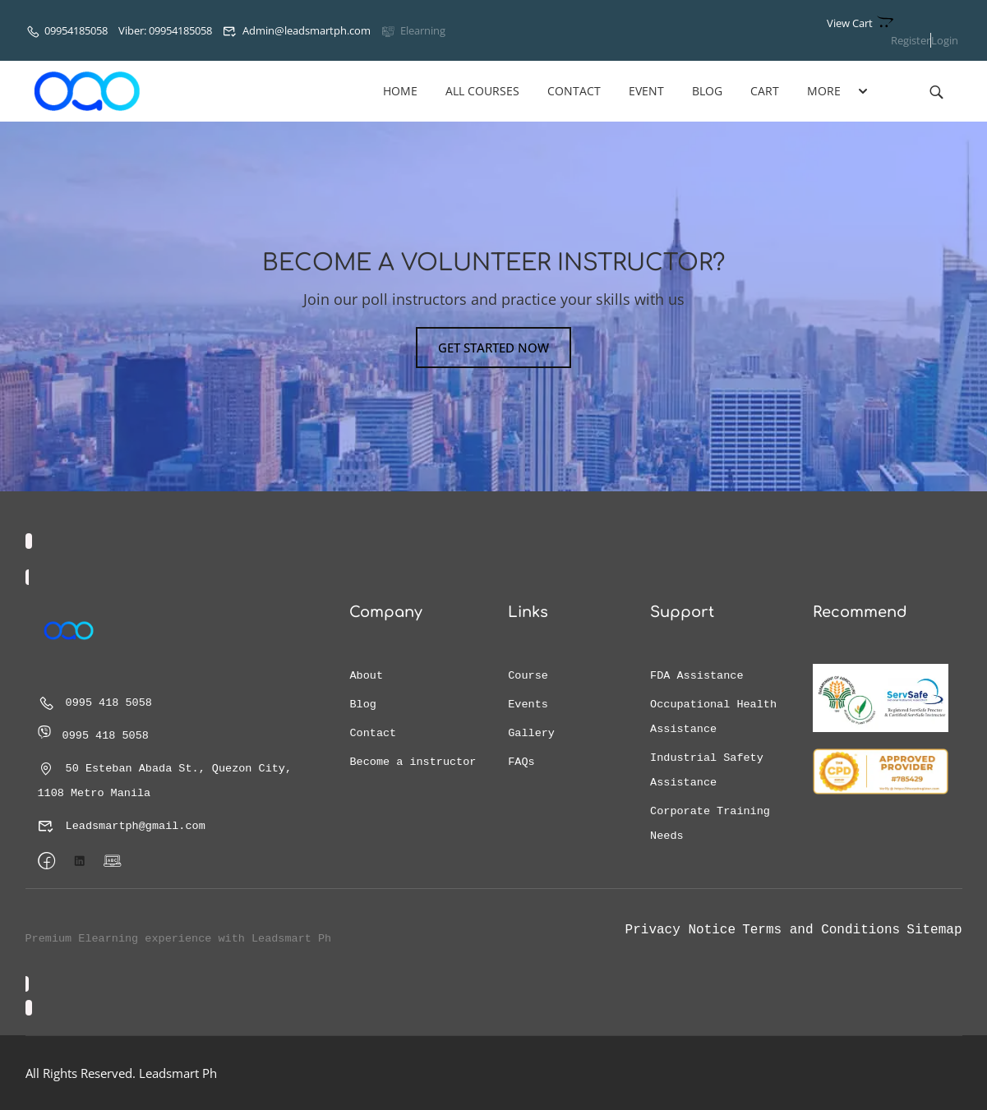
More (824, 91)
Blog (707, 91)
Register (910, 40)
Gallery (531, 733)
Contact (574, 91)
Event (646, 91)
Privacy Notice (680, 930)
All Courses (482, 91)
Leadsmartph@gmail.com (121, 826)
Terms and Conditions (821, 930)
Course (528, 676)
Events (528, 704)
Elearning (413, 30)
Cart (764, 91)
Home (400, 91)
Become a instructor (412, 762)
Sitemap (934, 930)
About (366, 676)
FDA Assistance (696, 676)
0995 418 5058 (95, 703)
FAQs (521, 762)
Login (944, 40)
